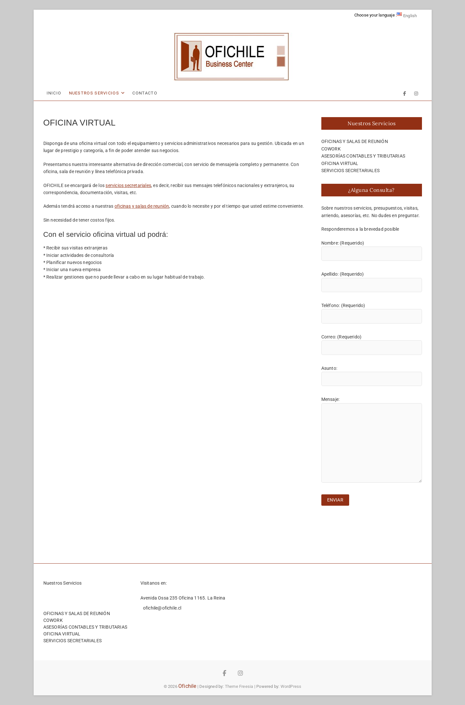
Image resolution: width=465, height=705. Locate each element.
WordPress (291, 686)
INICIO (54, 93)
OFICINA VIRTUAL (340, 163)
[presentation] (370, 528)
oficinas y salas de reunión (142, 206)
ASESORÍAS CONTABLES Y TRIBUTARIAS (363, 156)
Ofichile (187, 686)
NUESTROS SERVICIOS (94, 93)
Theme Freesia (239, 686)
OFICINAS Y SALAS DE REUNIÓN (354, 141)
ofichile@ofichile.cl (162, 608)
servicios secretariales (128, 185)
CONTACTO (144, 93)
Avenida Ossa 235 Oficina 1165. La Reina (183, 597)
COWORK (331, 148)
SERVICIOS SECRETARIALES (350, 170)
